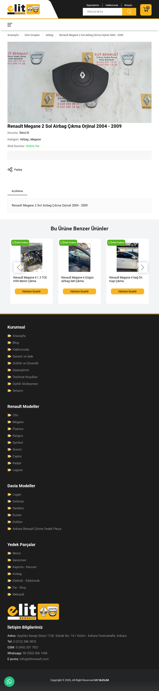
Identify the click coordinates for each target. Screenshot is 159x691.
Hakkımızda (112, 5)
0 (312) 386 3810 (21, 641)
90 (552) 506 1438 (27, 653)
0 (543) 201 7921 (23, 647)
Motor (17, 553)
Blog (16, 343)
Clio (15, 415)
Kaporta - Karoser (25, 567)
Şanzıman (19, 560)
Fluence (18, 429)
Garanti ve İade (23, 356)
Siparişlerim (93, 5)
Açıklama (17, 191)
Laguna (18, 470)
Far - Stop (19, 587)
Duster (17, 515)
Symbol (18, 442)
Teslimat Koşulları (25, 377)
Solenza (18, 501)
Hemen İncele (31, 291)
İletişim (128, 5)
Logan (17, 494)
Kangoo (18, 436)
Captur (17, 456)
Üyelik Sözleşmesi (25, 384)
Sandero (18, 508)
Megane (35, 139)
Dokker (18, 522)
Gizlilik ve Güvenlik (26, 363)
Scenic (17, 449)
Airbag (49, 35)
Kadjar (17, 463)
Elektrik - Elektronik (26, 581)
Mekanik (18, 594)
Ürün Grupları (32, 35)
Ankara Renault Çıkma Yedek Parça (37, 529)
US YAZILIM (101, 680)
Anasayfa (13, 35)
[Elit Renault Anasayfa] (23, 9)
